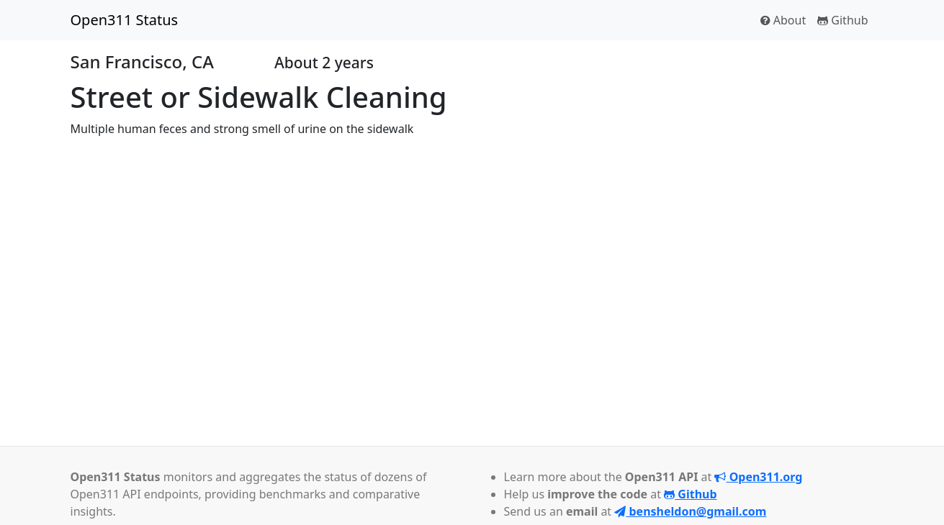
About (783, 20)
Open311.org (758, 477)
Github (842, 20)
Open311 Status (125, 19)
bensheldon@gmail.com (690, 511)
